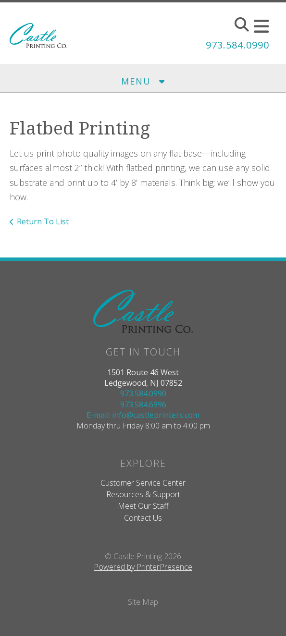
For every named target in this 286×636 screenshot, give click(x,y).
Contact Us (143, 518)
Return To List (43, 221)
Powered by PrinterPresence (143, 567)
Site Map (143, 602)
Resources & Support (143, 494)
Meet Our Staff (143, 506)
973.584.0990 (237, 44)
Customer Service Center (143, 482)
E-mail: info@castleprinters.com (143, 415)
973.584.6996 (143, 404)
